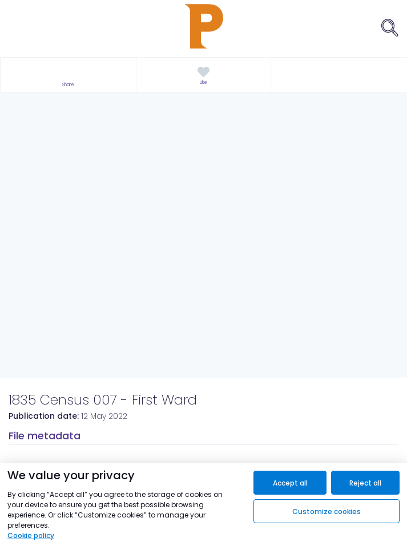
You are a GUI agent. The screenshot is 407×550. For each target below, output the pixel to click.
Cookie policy (30, 535)
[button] (68, 75)
